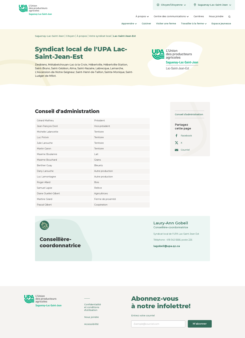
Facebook (183, 135)
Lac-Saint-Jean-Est (124, 36)
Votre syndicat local (100, 36)
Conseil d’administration (189, 114)
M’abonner (200, 323)
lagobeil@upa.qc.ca (166, 246)
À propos (82, 36)
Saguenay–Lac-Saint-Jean (50, 36)
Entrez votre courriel (171, 321)
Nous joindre (91, 317)
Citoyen (70, 36)
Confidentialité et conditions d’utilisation (92, 307)
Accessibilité (91, 324)
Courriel (182, 149)
